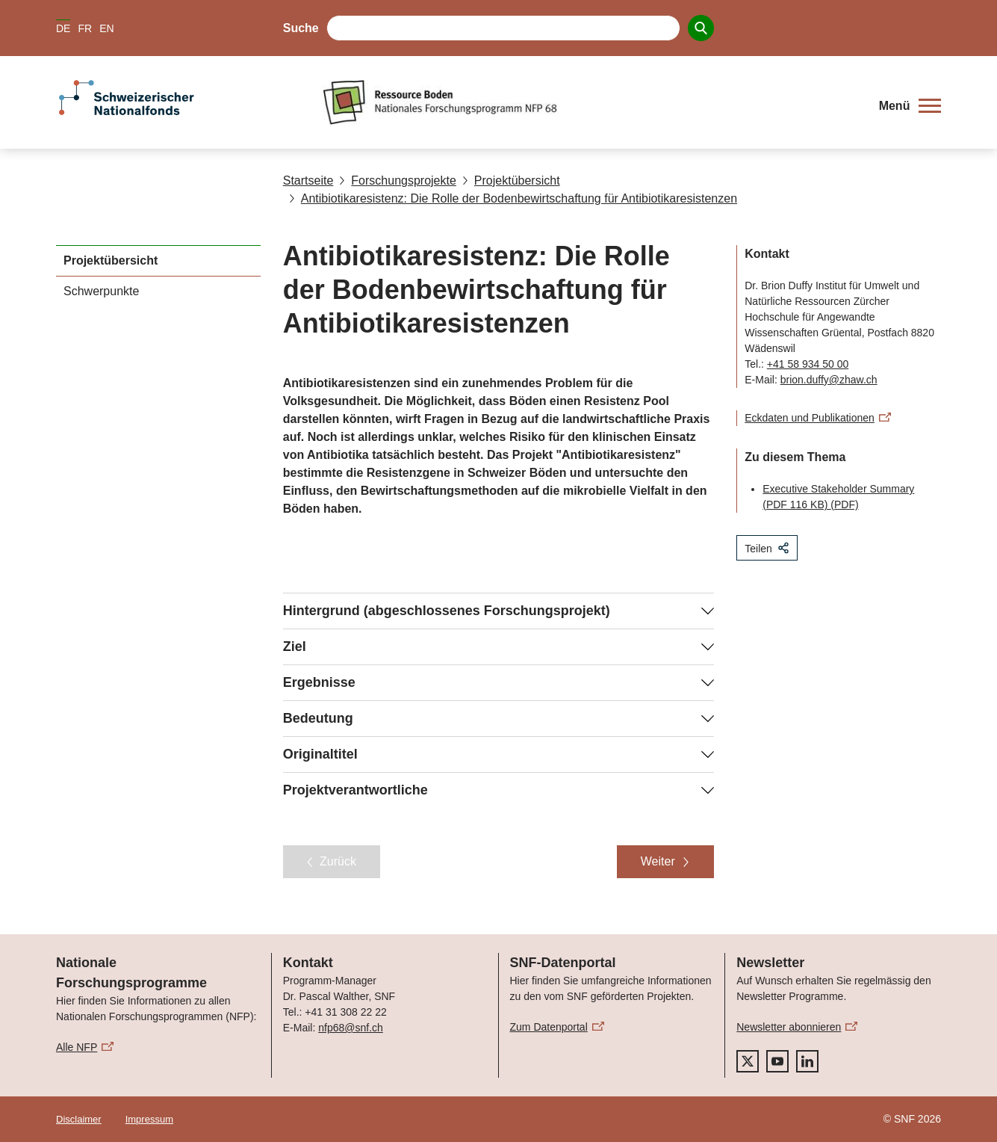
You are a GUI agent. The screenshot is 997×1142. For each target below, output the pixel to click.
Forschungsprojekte (397, 180)
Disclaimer (79, 1119)
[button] (910, 106)
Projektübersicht (511, 180)
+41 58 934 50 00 (807, 364)
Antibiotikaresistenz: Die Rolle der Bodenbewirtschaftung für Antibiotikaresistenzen (513, 198)
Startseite (308, 180)
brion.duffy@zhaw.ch (829, 380)
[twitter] (747, 1061)
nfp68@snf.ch (350, 1028)
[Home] (591, 102)
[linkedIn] (807, 1061)
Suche (301, 28)
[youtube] (777, 1061)
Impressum (149, 1119)
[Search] (701, 28)
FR (85, 28)
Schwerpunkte (101, 291)
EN (106, 28)
